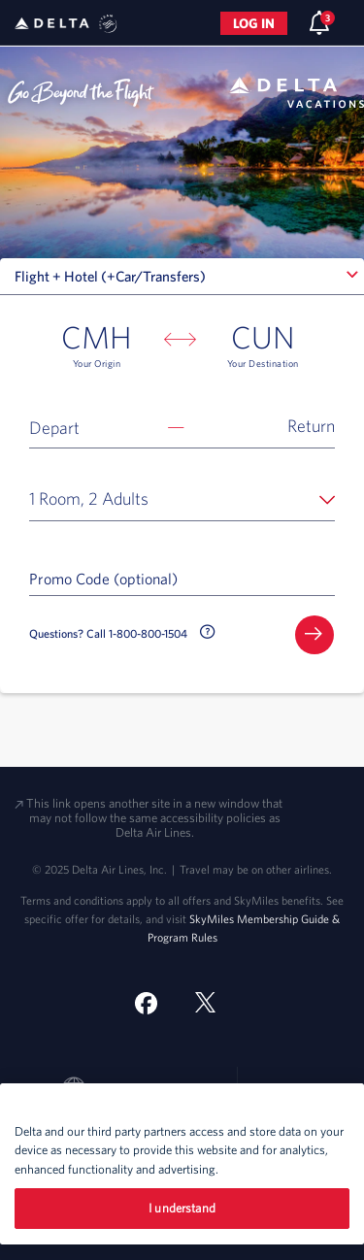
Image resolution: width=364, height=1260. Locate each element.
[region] (182, 1163)
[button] (182, 426)
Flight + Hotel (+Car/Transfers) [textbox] (110, 276)
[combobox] (182, 276)
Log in (254, 23)
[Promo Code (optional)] (182, 577)
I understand (182, 1208)
